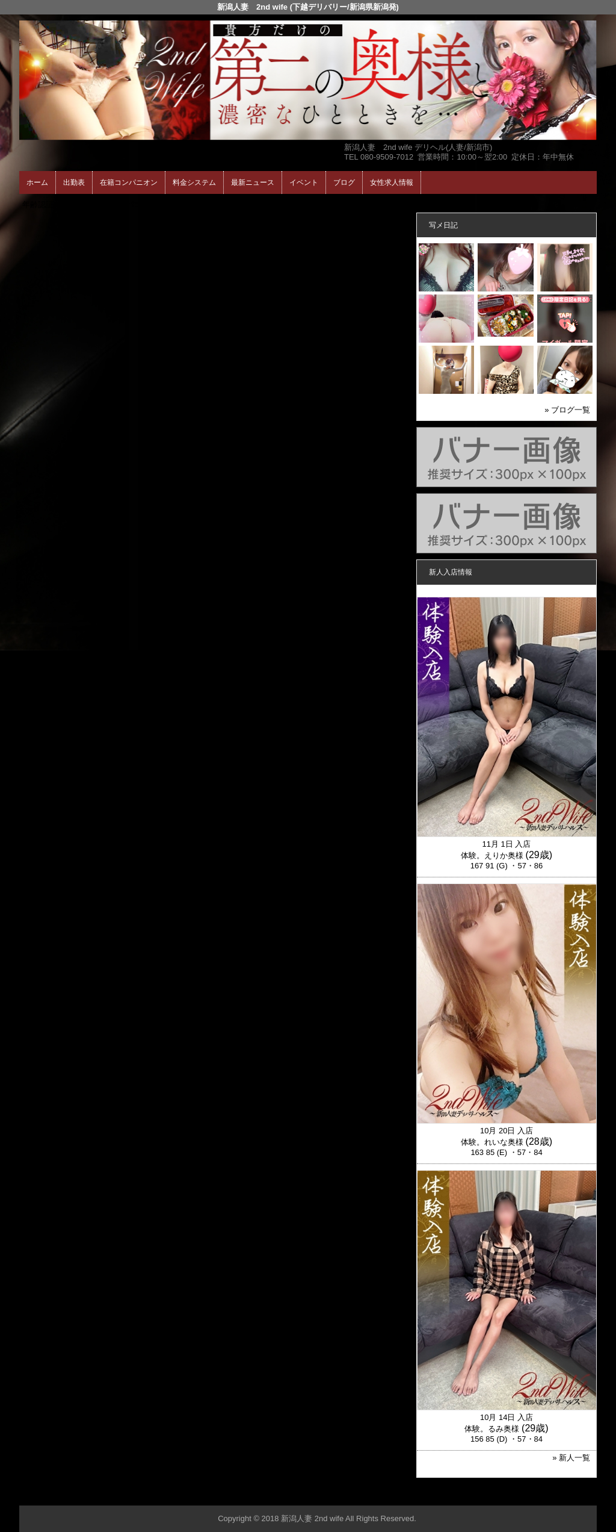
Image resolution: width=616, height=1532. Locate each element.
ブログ (344, 182)
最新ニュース (252, 182)
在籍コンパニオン (129, 182)
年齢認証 (38, 204)
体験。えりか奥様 (492, 855)
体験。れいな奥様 (492, 1142)
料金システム (194, 182)
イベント (303, 182)
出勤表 (74, 182)
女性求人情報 (391, 182)
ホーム (37, 182)
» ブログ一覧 (567, 409)
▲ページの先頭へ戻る (552, 1494)
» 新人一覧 (571, 1457)
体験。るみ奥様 (491, 1428)
